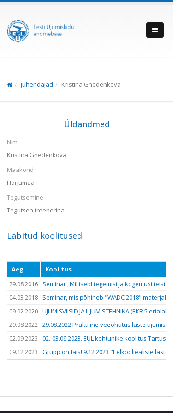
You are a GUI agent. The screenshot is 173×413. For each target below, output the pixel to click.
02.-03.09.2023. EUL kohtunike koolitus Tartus (104, 338)
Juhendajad (37, 84)
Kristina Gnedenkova (91, 84)
